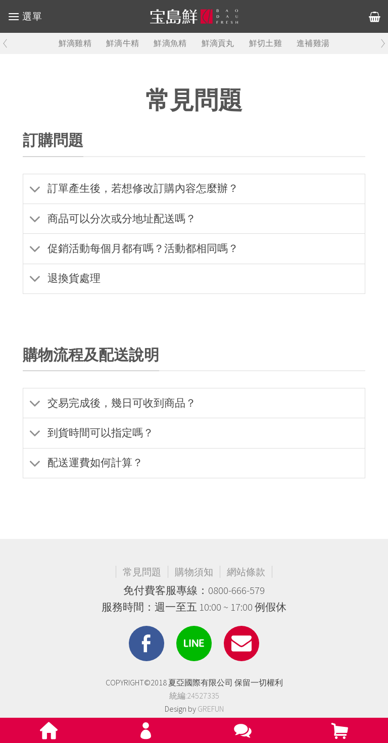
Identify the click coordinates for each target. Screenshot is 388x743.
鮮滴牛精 (122, 43)
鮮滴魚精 (170, 43)
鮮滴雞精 (75, 43)
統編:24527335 (194, 695)
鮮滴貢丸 (218, 43)
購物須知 (194, 572)
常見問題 (142, 572)
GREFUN (211, 709)
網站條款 (246, 572)
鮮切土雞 (265, 43)
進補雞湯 (313, 43)
